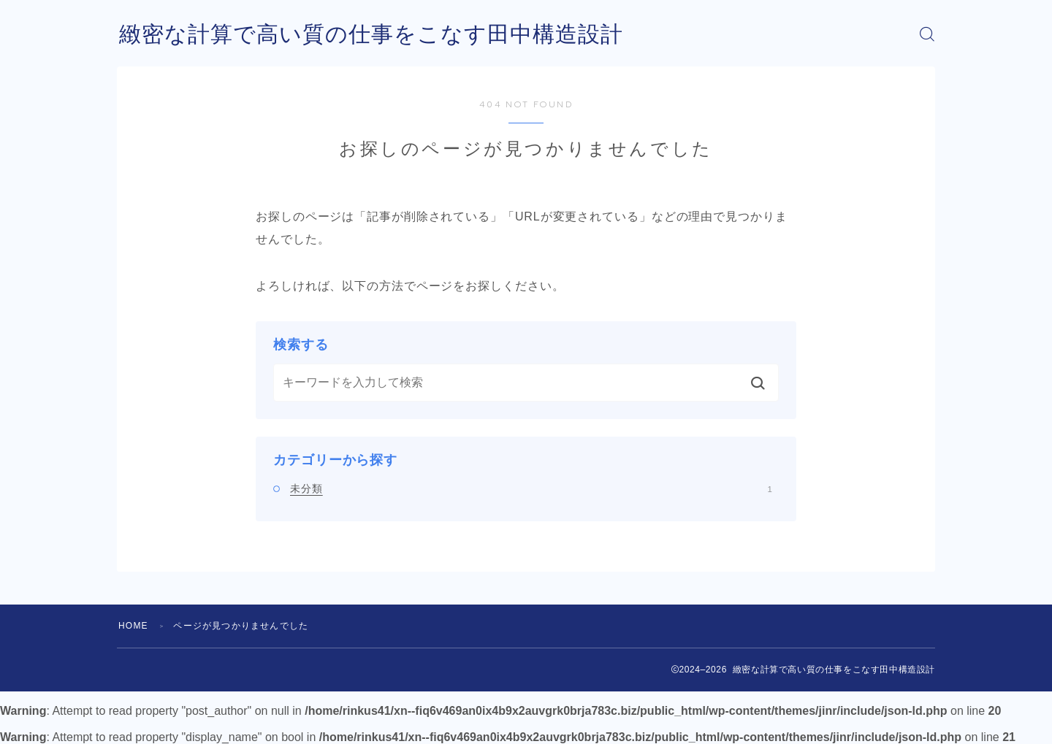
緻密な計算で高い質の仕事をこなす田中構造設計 (371, 34)
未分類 (531, 488)
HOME (133, 626)
